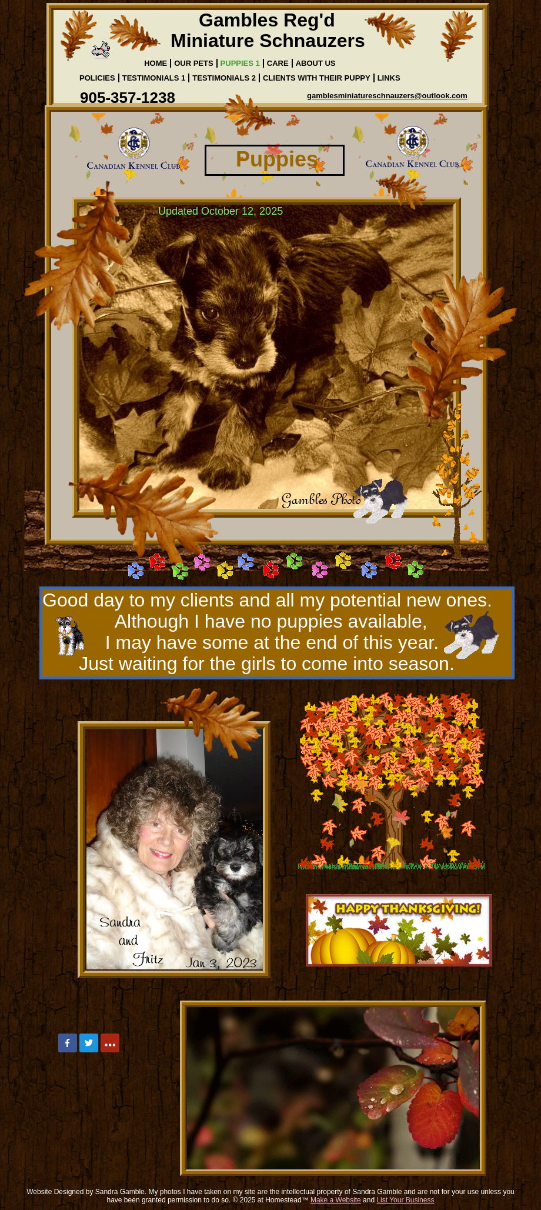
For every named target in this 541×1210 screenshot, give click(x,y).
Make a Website (335, 1200)
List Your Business (405, 1200)
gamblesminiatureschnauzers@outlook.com (387, 95)
